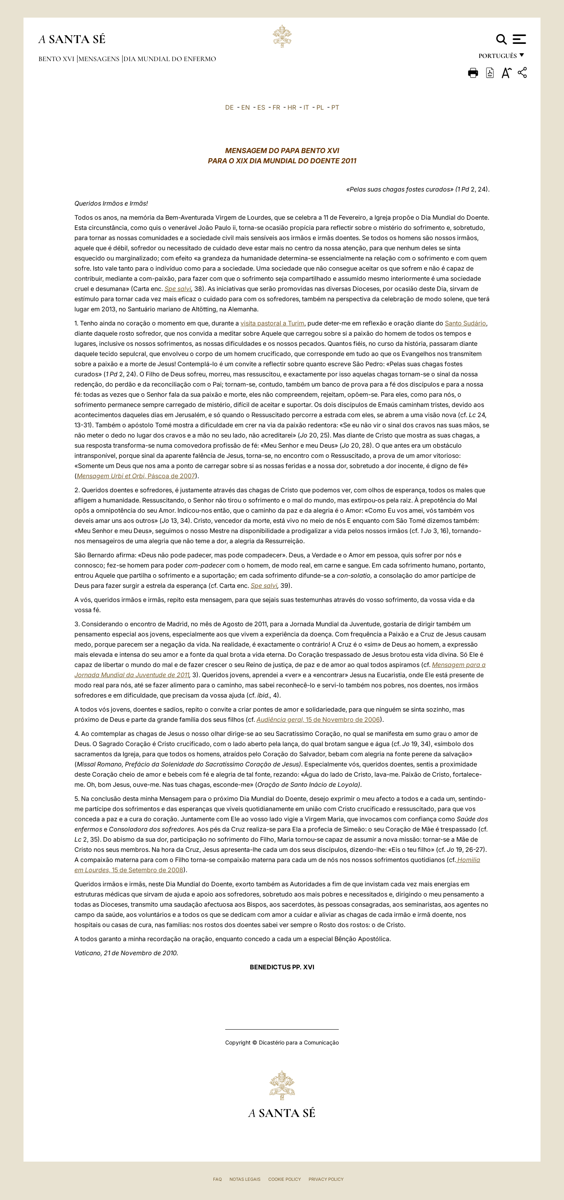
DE (229, 107)
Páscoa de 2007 (136, 476)
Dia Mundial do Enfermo (169, 58)
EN (245, 107)
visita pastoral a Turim (272, 323)
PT (335, 107)
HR (291, 107)
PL (320, 107)
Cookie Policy (284, 1179)
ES (261, 107)
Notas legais (245, 1179)
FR (276, 107)
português (497, 58)
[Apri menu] (518, 39)
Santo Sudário (465, 323)
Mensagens (99, 58)
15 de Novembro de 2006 (318, 719)
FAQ (217, 1179)
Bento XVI (57, 58)
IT (306, 107)
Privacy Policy (326, 1179)
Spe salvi (177, 289)
